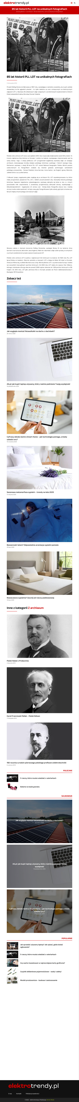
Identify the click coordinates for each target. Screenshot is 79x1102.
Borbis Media (50, 1100)
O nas (10, 1093)
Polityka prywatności (32, 1093)
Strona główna (20, 11)
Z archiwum (29, 11)
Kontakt (18, 1093)
